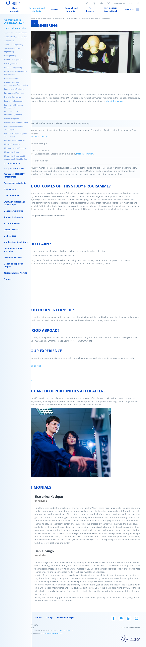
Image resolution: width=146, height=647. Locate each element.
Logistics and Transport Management (13, 106)
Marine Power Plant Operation (16, 122)
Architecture (9, 41)
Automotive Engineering (13, 44)
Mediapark (135, 627)
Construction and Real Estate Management (15, 72)
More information (114, 101)
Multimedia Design (11, 152)
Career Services (11, 229)
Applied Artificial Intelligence (15, 33)
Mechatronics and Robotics (15, 148)
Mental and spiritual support (13, 265)
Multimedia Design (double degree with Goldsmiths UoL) (15, 157)
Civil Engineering (11, 63)
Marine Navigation (11, 118)
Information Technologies (14, 101)
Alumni (38, 617)
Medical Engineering (12, 144)
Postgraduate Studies (14, 168)
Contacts (8, 279)
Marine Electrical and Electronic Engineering (13, 113)
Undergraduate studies (78, 18)
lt (138, 3)
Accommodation (12, 223)
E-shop (49, 617)
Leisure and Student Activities (13, 250)
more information (84, 153)
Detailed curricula (40, 136)
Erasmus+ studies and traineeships (14, 203)
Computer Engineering (13, 67)
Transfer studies (11, 195)
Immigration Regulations (16, 242)
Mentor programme (13, 211)
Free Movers (10, 189)
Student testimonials (14, 217)
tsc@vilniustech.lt (65, 630)
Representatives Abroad (15, 272)
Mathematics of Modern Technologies (13, 128)
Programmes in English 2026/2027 (52, 18)
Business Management (13, 59)
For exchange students (15, 183)
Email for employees (66, 617)
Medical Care (10, 236)
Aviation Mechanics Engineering (12, 50)
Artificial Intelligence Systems (16, 37)
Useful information (13, 257)
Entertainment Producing (14, 89)
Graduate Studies (12, 163)
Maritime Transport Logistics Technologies (15, 134)
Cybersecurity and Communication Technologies (16, 83)
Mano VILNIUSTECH (123, 3)
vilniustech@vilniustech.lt (52, 633)
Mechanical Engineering (14, 140)
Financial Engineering (12, 97)
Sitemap (101, 3)
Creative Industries (11, 78)
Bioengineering (10, 55)
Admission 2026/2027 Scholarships (14, 175)
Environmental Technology (14, 93)
